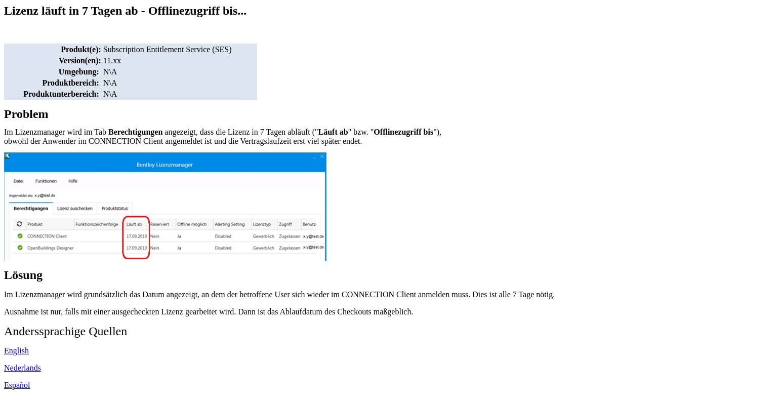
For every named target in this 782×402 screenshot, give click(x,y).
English (16, 350)
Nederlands (22, 368)
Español (17, 385)
